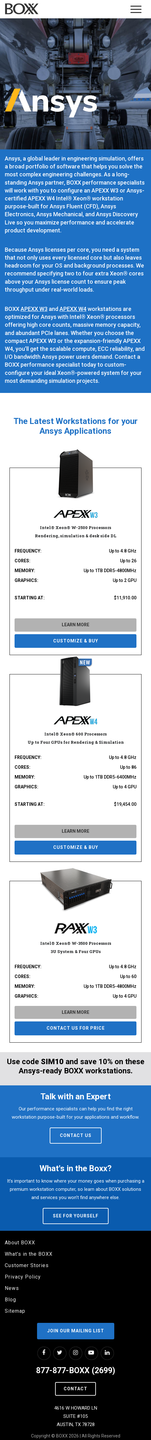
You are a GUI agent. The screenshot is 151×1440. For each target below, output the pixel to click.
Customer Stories (27, 1265)
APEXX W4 (73, 309)
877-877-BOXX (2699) (75, 1370)
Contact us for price (76, 1028)
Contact (75, 1388)
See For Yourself (75, 1215)
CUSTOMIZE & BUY (75, 640)
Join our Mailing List (75, 1330)
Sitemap (15, 1311)
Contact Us (75, 1135)
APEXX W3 (34, 309)
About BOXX (20, 1243)
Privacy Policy (23, 1277)
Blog (10, 1300)
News (12, 1288)
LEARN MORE (75, 624)
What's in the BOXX (29, 1254)
